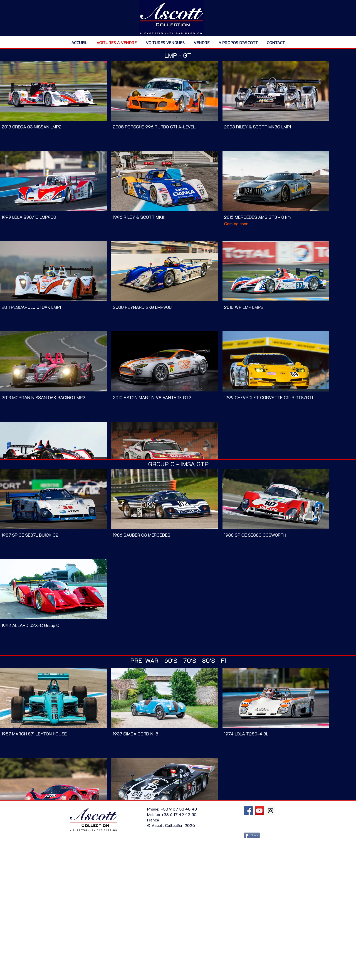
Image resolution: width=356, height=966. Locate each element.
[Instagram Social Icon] (270, 810)
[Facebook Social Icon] (248, 810)
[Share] (252, 835)
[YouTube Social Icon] (259, 810)
